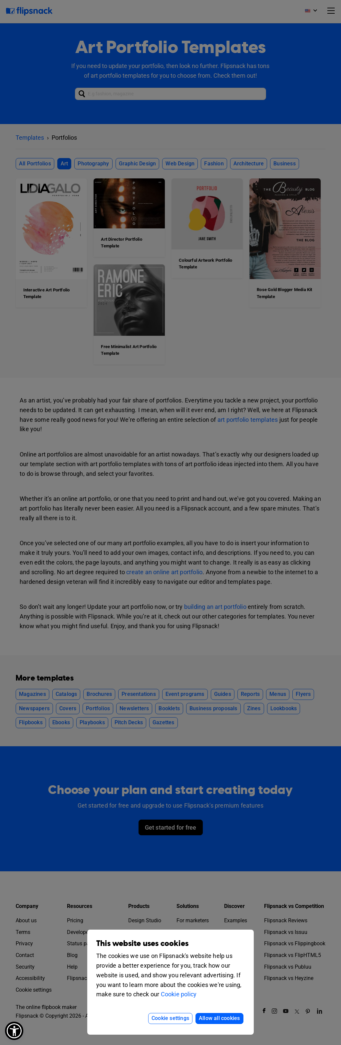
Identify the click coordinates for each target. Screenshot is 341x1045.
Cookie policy (179, 994)
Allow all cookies (219, 1018)
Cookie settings (170, 1018)
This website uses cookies (142, 943)
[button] (14, 1030)
